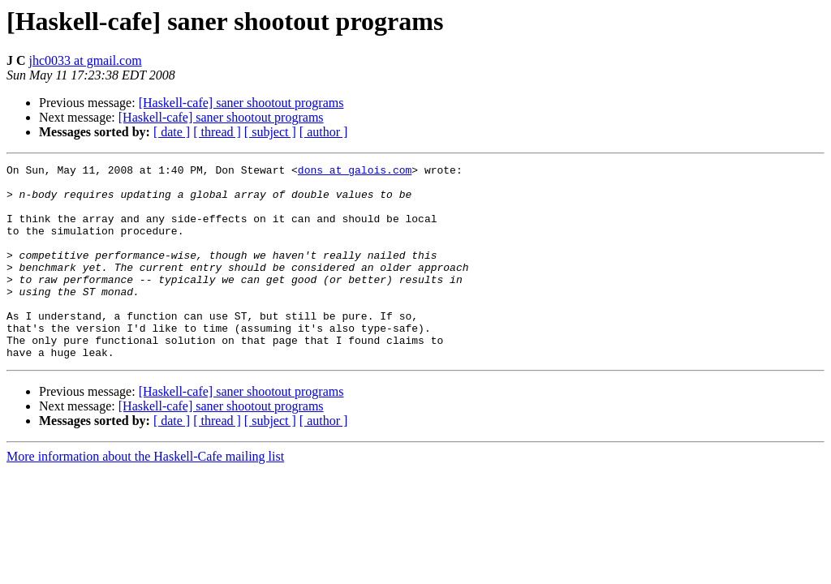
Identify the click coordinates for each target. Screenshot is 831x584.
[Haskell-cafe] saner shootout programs (241, 103)
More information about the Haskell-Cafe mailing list (145, 495)
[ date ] (171, 132)
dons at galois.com (354, 172)
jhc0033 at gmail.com (85, 60)
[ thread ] (217, 132)
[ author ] (323, 132)
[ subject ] (270, 132)
